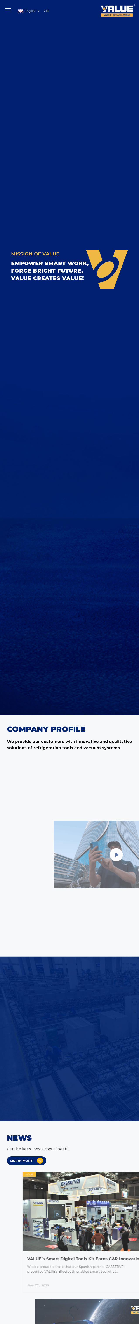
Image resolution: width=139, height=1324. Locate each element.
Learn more (26, 1161)
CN (46, 11)
